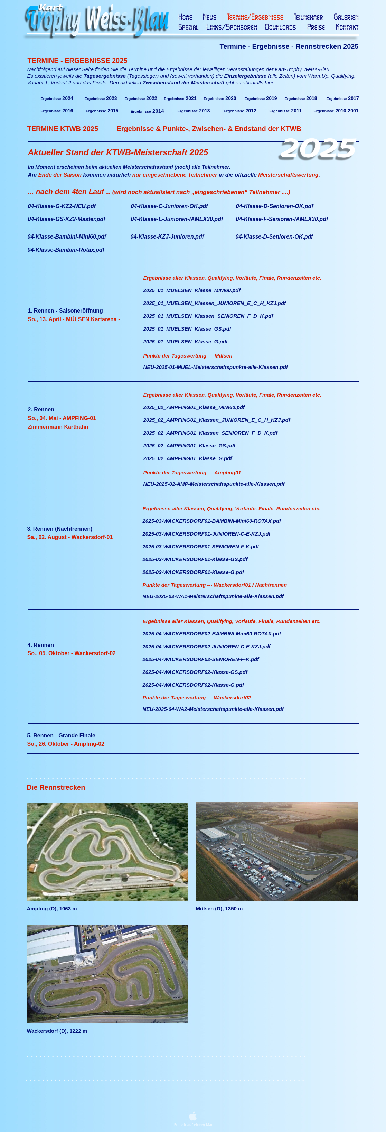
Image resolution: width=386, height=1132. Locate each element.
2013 (193, 110)
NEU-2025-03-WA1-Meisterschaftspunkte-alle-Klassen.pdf (213, 596)
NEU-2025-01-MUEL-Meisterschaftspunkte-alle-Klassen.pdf (215, 367)
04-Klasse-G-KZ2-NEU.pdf (62, 206)
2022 (140, 98)
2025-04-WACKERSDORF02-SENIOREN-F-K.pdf (201, 659)
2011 (285, 110)
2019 (260, 98)
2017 (342, 98)
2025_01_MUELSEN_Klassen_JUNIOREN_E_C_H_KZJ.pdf (214, 303)
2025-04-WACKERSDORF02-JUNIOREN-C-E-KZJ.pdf (207, 646)
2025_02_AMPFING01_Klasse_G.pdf (187, 458)
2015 (102, 110)
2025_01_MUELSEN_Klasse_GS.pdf (187, 329)
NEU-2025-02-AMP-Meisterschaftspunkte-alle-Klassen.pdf (214, 484)
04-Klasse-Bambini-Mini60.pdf (67, 237)
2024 (56, 98)
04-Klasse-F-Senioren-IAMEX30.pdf (282, 219)
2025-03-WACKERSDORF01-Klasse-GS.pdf (195, 559)
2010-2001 (335, 110)
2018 (300, 98)
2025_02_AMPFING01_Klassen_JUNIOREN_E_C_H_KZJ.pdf (216, 420)
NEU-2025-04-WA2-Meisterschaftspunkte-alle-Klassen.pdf (213, 709)
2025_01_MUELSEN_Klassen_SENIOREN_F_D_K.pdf (208, 316)
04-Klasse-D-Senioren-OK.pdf (274, 237)
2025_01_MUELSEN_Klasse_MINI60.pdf (192, 290)
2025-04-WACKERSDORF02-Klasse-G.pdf (193, 685)
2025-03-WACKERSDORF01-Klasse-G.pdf (193, 572)
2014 (147, 111)
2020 (220, 98)
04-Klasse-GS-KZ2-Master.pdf (66, 219)
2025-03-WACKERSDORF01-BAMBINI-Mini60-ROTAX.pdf (212, 521)
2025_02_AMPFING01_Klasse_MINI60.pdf (194, 407)
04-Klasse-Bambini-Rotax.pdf (66, 250)
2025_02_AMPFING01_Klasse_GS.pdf (189, 445)
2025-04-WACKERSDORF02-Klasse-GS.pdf (195, 672)
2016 (56, 110)
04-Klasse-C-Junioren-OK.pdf (169, 206)
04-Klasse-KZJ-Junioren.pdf (167, 237)
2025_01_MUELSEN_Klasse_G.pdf (185, 341)
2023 (100, 98)
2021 (180, 98)
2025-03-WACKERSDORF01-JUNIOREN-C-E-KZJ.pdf (207, 534)
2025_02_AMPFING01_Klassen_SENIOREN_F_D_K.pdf (210, 433)
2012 (240, 110)
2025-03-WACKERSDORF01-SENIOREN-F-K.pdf (201, 546)
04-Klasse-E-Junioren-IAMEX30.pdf (177, 219)
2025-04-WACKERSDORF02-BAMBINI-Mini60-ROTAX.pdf (212, 634)
